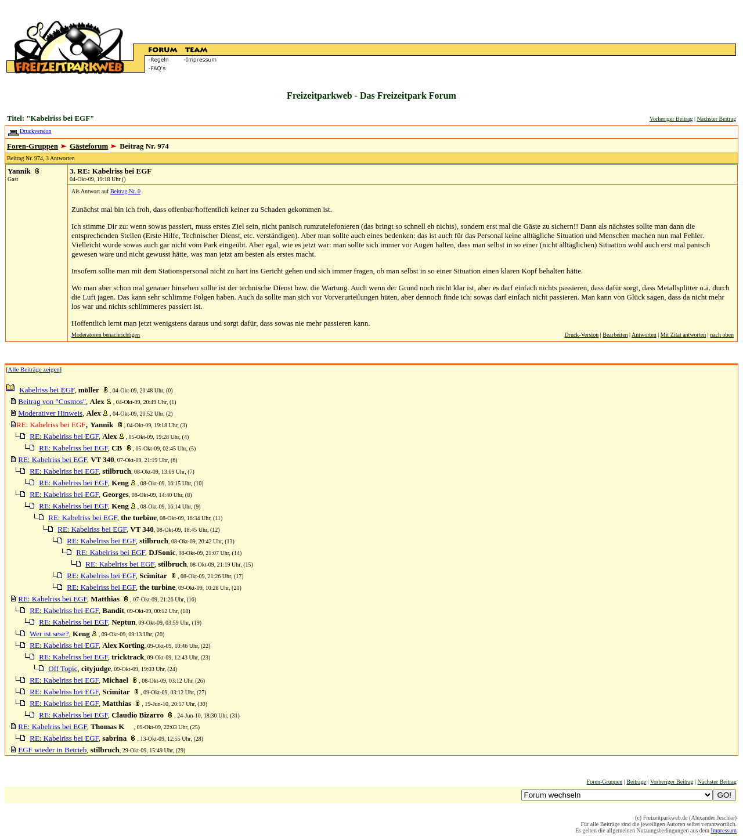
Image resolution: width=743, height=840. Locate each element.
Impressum (724, 830)
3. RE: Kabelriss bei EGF (111, 171)
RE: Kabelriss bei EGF (64, 436)
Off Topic (62, 668)
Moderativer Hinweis (50, 413)
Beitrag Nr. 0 (125, 191)
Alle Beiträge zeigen (34, 369)
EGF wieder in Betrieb (52, 749)
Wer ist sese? (49, 633)
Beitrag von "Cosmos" (52, 401)
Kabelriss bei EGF (46, 389)
